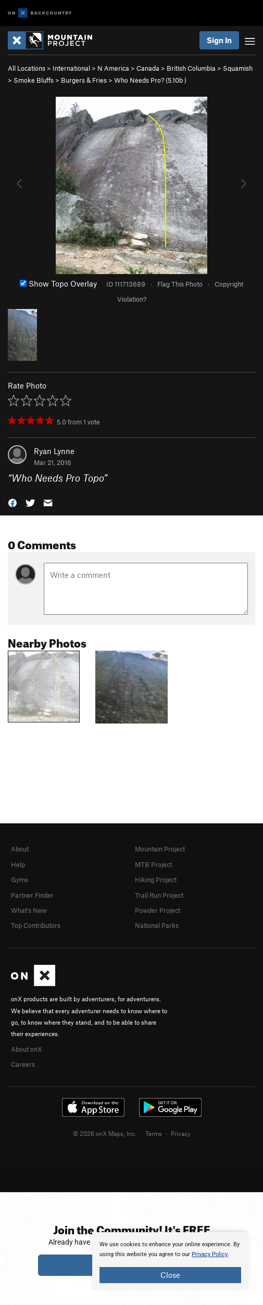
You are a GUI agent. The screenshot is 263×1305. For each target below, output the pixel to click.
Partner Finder (32, 895)
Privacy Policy (210, 1254)
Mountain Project (160, 849)
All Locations (26, 68)
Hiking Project (156, 879)
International (71, 68)
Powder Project (157, 910)
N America (113, 68)
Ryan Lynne (54, 451)
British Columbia (191, 68)
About (20, 849)
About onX (26, 1049)
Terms (153, 1133)
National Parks (157, 925)
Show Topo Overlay (58, 283)
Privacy (181, 1133)
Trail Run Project (159, 895)
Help (18, 864)
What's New (29, 910)
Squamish (238, 68)
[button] (12, 502)
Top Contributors (35, 925)
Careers (23, 1064)
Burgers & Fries (84, 80)
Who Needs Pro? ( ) (150, 80)
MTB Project (153, 864)
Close (170, 1275)
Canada (147, 68)
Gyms (19, 879)
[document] (170, 1261)
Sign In (219, 40)
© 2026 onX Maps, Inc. (104, 1133)
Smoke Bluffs (34, 80)
